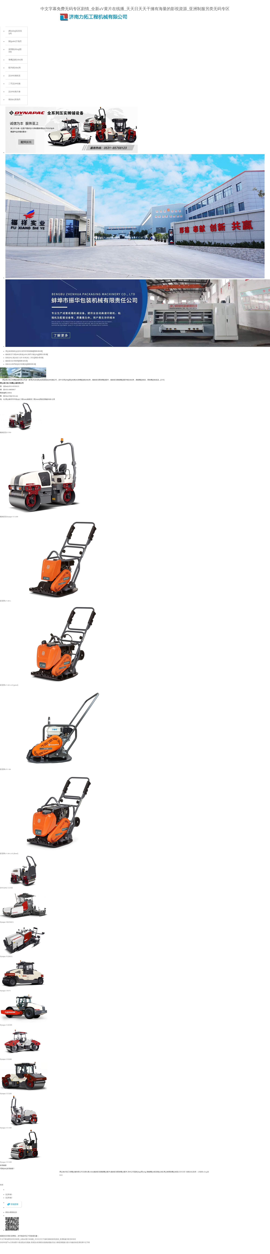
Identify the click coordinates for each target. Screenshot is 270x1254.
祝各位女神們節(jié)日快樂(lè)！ (16, 364)
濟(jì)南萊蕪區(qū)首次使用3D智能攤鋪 (19, 351)
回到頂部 (182, 1172)
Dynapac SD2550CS (7, 922)
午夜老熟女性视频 (23, 1242)
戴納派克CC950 (5, 432)
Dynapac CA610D (6, 1025)
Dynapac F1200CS (6, 956)
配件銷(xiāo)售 (15, 68)
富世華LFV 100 (5, 769)
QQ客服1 (8, 1194)
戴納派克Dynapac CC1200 (9, 517)
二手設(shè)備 (14, 83)
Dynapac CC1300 (6, 1128)
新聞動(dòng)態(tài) (15, 50)
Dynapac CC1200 (6, 1162)
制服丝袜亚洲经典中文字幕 (80, 1242)
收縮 (1, 1185)
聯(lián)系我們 (14, 99)
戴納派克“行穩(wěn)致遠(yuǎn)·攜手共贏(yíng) (22, 354)
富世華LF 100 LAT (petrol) (9, 685)
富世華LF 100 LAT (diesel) (9, 853)
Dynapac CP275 (5, 991)
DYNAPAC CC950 (6, 888)
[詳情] (162, 380)
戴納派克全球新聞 (11, 361)
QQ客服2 (8, 1198)
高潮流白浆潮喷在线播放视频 (41, 1242)
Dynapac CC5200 (6, 1093)
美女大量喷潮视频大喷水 (61, 1242)
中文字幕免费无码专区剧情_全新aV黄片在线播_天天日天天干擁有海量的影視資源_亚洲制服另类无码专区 (135, 8)
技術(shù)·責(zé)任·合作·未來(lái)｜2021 (19, 358)
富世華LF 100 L (5, 601)
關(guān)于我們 (15, 41)
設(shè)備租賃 (14, 76)
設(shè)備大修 (14, 91)
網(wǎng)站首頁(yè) (15, 32)
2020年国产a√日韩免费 (8, 1242)
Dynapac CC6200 (6, 1059)
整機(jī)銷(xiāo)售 (16, 60)
